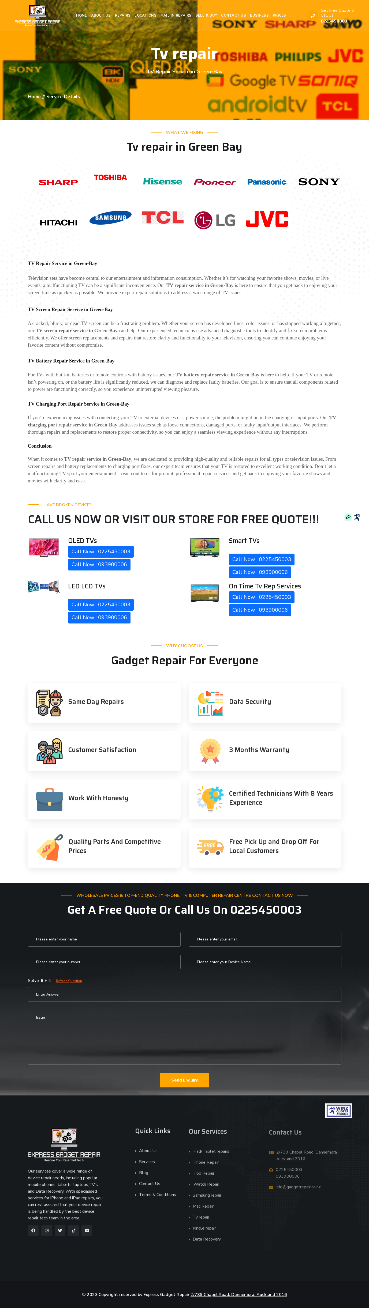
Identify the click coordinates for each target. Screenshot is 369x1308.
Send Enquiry (184, 1080)
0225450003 (334, 21)
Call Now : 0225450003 (101, 551)
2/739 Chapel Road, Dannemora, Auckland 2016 (239, 1295)
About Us (101, 15)
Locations (145, 15)
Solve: (55, 981)
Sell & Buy (206, 15)
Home (81, 15)
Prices (279, 15)
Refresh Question (69, 981)
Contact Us (233, 15)
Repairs (123, 15)
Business (259, 15)
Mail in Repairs (176, 15)
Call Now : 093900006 (99, 564)
